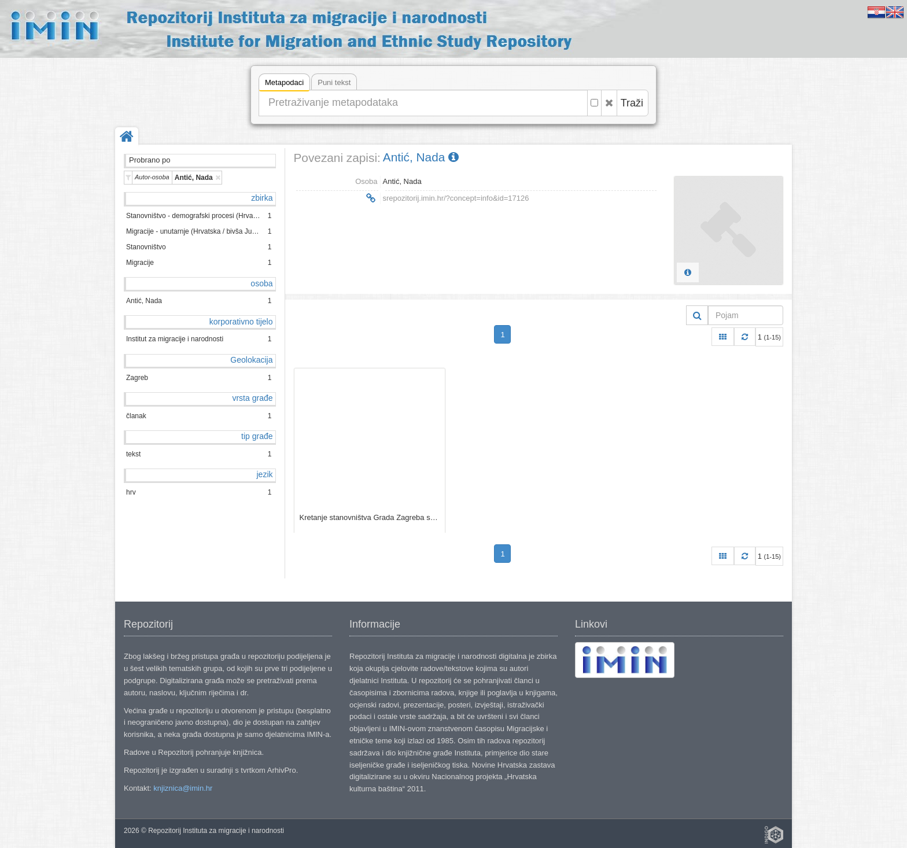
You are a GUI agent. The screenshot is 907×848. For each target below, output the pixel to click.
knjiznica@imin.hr (182, 788)
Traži (632, 103)
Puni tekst (334, 82)
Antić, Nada (421, 157)
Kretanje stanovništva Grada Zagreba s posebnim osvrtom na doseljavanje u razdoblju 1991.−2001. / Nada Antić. (370, 517)
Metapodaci (284, 84)
